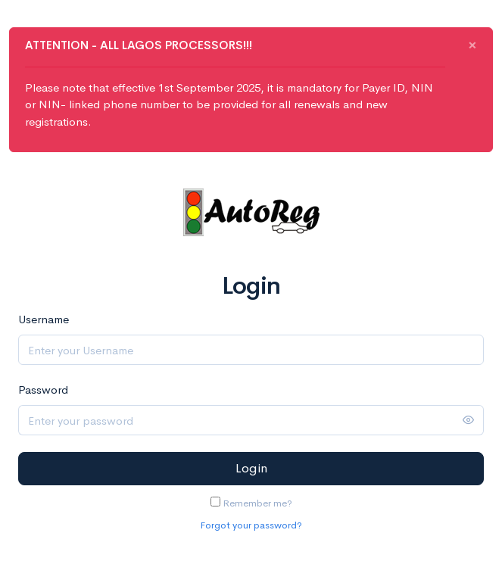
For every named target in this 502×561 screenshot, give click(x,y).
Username (43, 319)
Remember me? (251, 503)
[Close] (472, 46)
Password (43, 389)
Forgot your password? (251, 525)
